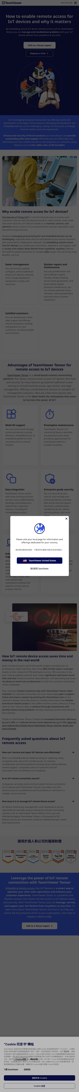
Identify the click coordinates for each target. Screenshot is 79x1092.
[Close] (66, 518)
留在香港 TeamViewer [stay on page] (39, 568)
